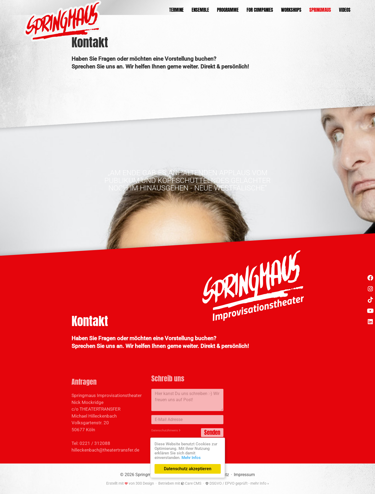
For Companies (260, 10)
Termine (176, 10)
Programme (228, 10)
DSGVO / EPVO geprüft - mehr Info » (237, 483)
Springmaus (320, 10)
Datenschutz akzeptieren (187, 468)
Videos (344, 10)
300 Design (145, 483)
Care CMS (191, 483)
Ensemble (200, 10)
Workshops (291, 10)
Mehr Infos (191, 457)
